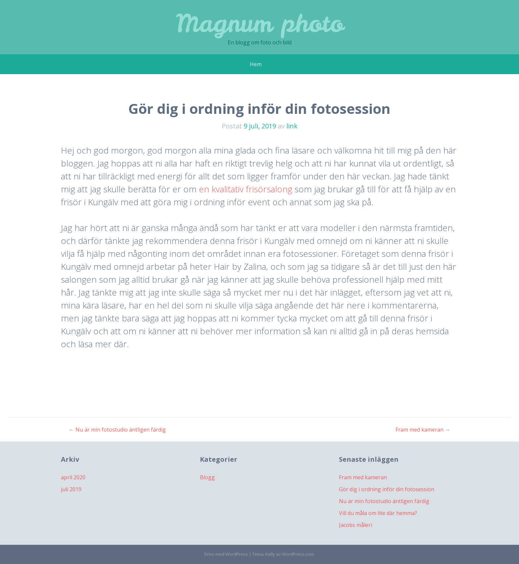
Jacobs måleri (355, 525)
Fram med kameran (423, 429)
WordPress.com (298, 554)
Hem (255, 64)
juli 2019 (71, 489)
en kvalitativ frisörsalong (245, 189)
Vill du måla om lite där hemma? (378, 513)
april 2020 (73, 477)
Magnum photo (259, 23)
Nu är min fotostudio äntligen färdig (117, 429)
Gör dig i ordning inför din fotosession (386, 489)
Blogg (207, 477)
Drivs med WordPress (226, 554)
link (292, 125)
